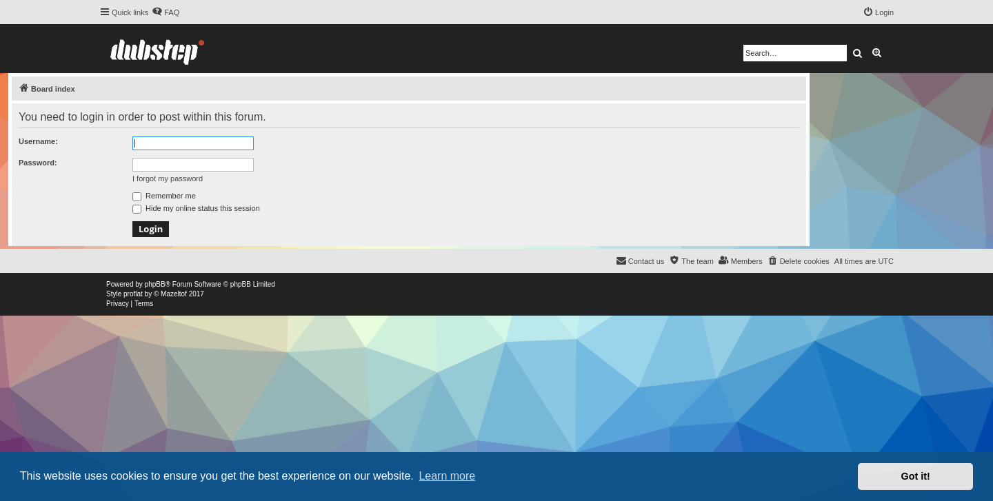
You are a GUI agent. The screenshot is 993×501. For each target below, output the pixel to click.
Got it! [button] (915, 476)
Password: (38, 163)
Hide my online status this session (196, 208)
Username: (38, 141)
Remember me (164, 196)
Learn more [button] (447, 476)
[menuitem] (165, 12)
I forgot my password (167, 178)
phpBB (155, 284)
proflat (133, 294)
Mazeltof (174, 294)
